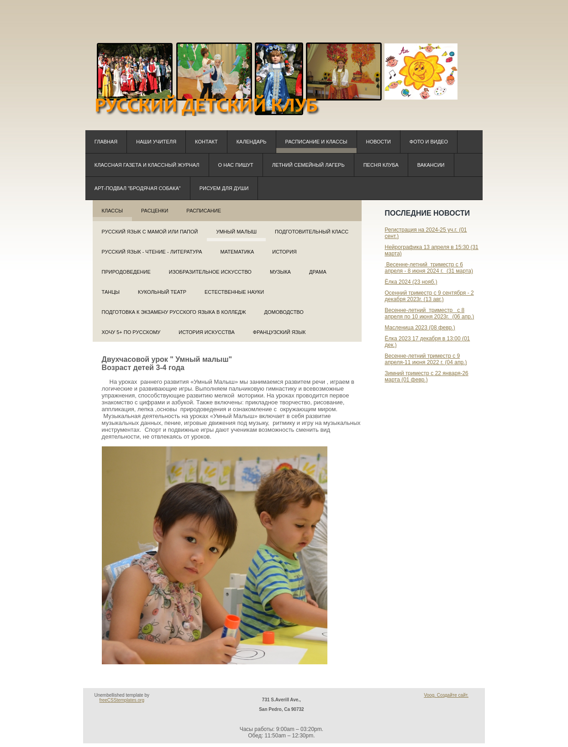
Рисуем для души (224, 188)
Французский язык (279, 332)
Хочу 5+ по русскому (131, 332)
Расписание (203, 210)
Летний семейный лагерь (308, 165)
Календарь (252, 141)
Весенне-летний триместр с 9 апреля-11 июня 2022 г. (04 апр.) (425, 359)
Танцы (111, 292)
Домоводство (284, 312)
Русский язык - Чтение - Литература (152, 251)
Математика (237, 251)
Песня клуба (381, 165)
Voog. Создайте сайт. (446, 695)
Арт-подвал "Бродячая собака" (138, 188)
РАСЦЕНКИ (154, 210)
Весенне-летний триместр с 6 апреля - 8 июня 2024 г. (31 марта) (428, 267)
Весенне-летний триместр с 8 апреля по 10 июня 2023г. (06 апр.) (429, 313)
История (284, 251)
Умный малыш (236, 231)
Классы (112, 210)
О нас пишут (235, 165)
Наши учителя (156, 141)
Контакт (206, 141)
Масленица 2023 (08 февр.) (419, 327)
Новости (378, 141)
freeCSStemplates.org (122, 700)
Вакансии (431, 165)
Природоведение (126, 272)
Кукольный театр (162, 292)
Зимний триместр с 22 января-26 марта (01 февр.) (426, 376)
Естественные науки (234, 292)
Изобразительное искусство (210, 272)
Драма (317, 272)
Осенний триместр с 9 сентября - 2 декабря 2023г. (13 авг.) (428, 296)
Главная (106, 141)
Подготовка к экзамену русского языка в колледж (174, 312)
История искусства (206, 332)
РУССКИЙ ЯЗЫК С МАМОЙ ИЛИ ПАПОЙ (150, 231)
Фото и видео (429, 141)
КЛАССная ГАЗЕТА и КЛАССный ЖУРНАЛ (147, 165)
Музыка (280, 272)
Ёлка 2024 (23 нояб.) (410, 282)
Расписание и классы (316, 141)
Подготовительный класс (311, 231)
